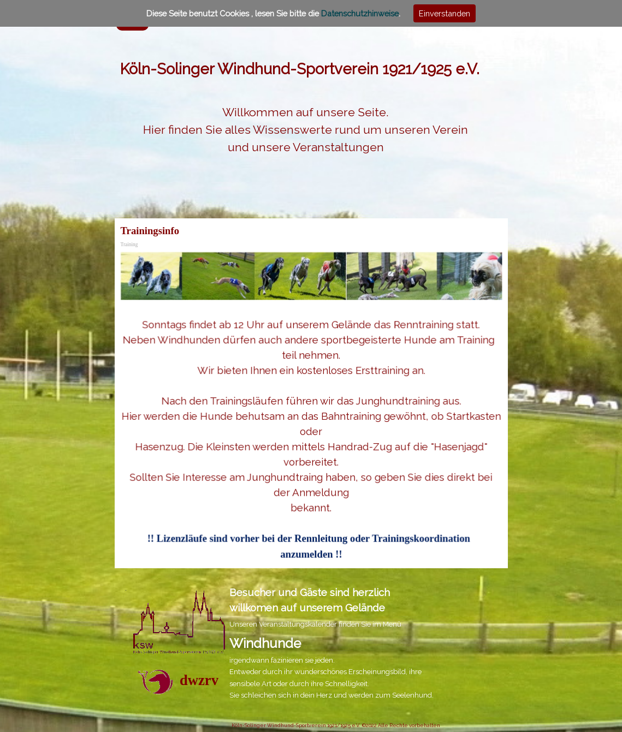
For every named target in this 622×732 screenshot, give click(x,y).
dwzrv (199, 680)
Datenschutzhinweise (360, 13)
